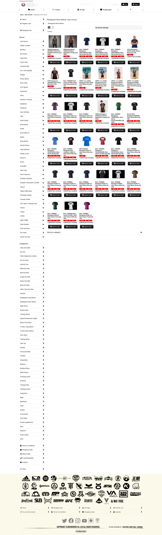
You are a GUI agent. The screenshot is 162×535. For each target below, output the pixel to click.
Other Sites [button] (81, 531)
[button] (130, 10)
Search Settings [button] (102, 28)
